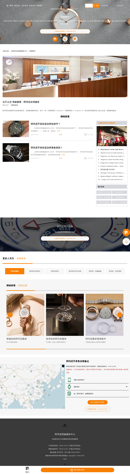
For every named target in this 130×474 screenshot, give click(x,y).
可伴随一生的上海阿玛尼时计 (56, 342)
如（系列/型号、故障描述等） (101, 393)
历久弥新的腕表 (11, 342)
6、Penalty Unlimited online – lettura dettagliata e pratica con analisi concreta (111, 166)
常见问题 (105, 5)
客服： (65, 238)
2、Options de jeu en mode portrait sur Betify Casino (111, 153)
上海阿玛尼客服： (65, 31)
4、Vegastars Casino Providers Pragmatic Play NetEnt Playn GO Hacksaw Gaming (111, 159)
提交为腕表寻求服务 (98, 402)
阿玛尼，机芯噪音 (119, 202)
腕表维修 (25, 5)
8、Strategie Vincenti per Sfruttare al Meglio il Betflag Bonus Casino (111, 173)
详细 (58, 131)
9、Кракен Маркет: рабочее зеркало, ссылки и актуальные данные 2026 (111, 176)
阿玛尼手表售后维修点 (60, 455)
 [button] (10, 315)
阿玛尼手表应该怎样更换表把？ (47, 148)
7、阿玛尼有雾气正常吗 (106, 169)
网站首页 (17, 5)
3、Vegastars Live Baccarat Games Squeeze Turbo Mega (111, 156)
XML (65, 459)
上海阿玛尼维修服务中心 (19, 51)
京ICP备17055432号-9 (72, 452)
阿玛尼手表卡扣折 (104, 192)
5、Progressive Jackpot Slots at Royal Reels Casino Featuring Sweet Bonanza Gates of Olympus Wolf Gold (111, 163)
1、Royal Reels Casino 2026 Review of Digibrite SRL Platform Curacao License (111, 149)
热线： (97, 409)
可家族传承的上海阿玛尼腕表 (96, 342)
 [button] (120, 315)
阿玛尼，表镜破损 (104, 197)
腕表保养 (32, 5)
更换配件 (40, 5)
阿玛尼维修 (119, 197)
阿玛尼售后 (119, 192)
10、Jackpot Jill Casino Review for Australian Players (111, 179)
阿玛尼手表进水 (104, 202)
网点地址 (120, 5)
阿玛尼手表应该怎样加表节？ (45, 124)
